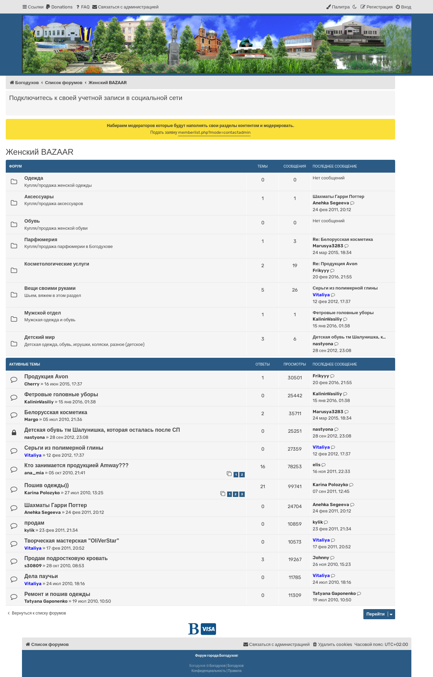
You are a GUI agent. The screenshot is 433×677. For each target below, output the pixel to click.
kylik (29, 530)
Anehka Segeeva (331, 202)
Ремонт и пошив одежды (57, 594)
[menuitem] (59, 7)
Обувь (32, 221)
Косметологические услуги (56, 264)
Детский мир (39, 337)
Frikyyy (321, 270)
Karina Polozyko (42, 492)
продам (34, 523)
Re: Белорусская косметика (343, 239)
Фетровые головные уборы (343, 312)
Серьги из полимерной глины (345, 288)
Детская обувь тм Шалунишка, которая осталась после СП (102, 430)
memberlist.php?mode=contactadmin (214, 132)
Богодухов (218, 666)
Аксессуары (39, 197)
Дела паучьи (41, 576)
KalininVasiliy (327, 319)
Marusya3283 (328, 245)
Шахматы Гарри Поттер (338, 196)
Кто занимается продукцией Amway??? (76, 465)
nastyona (323, 343)
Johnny (321, 557)
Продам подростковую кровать (66, 558)
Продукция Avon (46, 376)
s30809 (33, 565)
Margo (31, 419)
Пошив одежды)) (46, 485)
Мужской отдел (42, 313)
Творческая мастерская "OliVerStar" (71, 541)
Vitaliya (321, 294)
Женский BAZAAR (39, 151)
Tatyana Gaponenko (46, 601)
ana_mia (34, 472)
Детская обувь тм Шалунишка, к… (349, 337)
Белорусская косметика (55, 412)
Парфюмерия (40, 239)
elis (316, 464)
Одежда (33, 178)
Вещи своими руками (50, 288)
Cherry (32, 383)
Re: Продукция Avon (335, 263)
